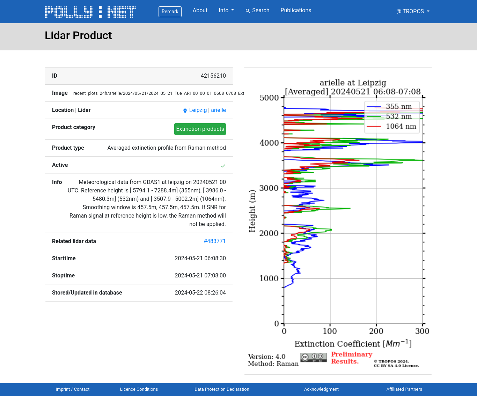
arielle (218, 110)
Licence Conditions (139, 389)
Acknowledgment (321, 389)
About (200, 10)
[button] (413, 11)
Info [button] (224, 10)
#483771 (215, 241)
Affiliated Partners (404, 389)
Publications (295, 10)
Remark (170, 11)
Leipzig (194, 110)
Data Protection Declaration (222, 389)
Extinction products (200, 129)
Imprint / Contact (73, 389)
